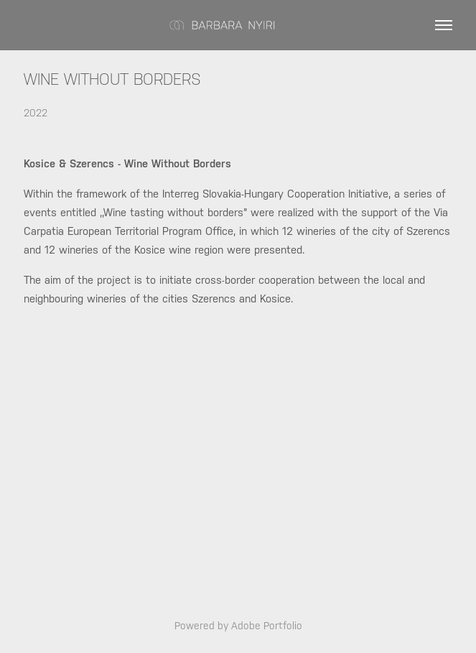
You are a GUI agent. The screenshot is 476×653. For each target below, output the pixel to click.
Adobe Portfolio (266, 625)
